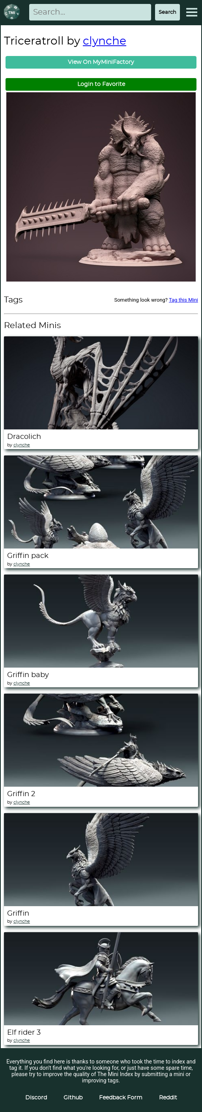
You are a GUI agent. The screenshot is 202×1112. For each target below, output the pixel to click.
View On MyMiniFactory (101, 62)
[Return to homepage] (13, 12)
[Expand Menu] (191, 12)
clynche (104, 41)
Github (73, 1098)
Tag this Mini (183, 300)
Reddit (168, 1098)
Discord (36, 1098)
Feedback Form (120, 1098)
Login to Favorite (101, 84)
